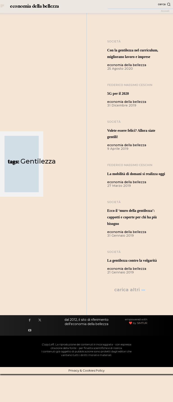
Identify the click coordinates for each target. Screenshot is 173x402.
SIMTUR (142, 351)
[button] (140, 4)
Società (114, 41)
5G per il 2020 (123, 100)
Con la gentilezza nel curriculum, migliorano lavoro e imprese (134, 56)
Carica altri (130, 317)
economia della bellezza (126, 72)
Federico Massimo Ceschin (133, 92)
